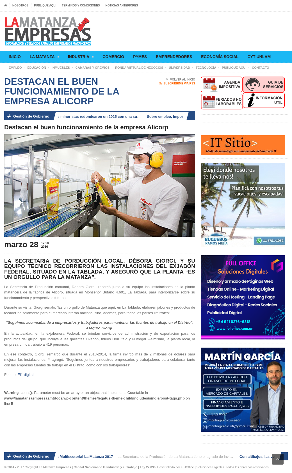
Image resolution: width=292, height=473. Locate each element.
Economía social (219, 56)
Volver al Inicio (180, 80)
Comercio (113, 56)
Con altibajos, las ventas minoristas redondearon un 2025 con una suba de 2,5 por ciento (95, 116)
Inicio (15, 56)
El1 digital (25, 375)
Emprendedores (174, 56)
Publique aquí (45, 5)
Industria (80, 57)
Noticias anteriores (122, 5)
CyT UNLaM (259, 56)
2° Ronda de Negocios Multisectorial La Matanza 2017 (67, 456)
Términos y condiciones (81, 5)
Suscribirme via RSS (177, 84)
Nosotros (20, 5)
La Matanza (44, 57)
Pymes (140, 56)
